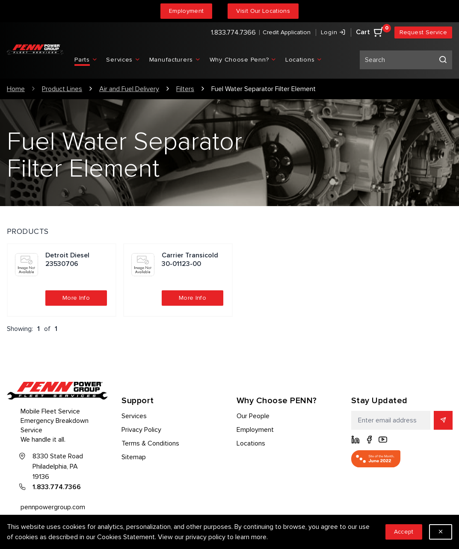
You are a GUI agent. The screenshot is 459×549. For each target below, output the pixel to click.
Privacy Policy (141, 429)
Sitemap (133, 457)
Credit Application (287, 32)
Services (134, 416)
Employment (186, 11)
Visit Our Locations (263, 11)
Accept (404, 531)
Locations (251, 443)
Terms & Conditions (150, 443)
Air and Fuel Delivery (129, 89)
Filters (185, 89)
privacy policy (205, 537)
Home (16, 89)
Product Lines (62, 89)
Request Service (423, 32)
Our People (253, 416)
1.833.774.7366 (233, 32)
